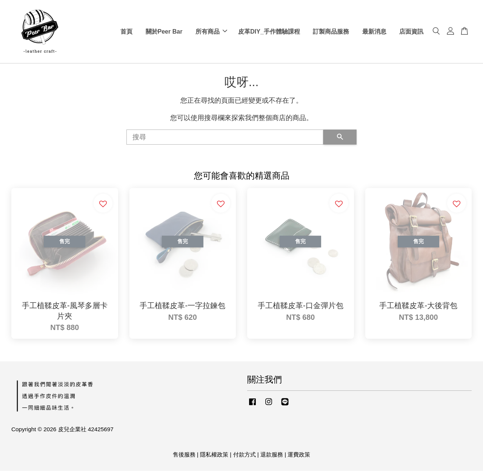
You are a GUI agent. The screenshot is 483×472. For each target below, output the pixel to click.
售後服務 (184, 455)
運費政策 (299, 455)
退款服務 (271, 455)
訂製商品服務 (331, 32)
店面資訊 (411, 32)
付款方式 (244, 455)
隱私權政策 (214, 455)
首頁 (126, 32)
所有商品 (211, 32)
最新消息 (374, 32)
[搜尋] (224, 138)
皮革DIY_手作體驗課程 (269, 32)
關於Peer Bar (164, 32)
